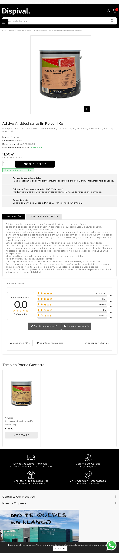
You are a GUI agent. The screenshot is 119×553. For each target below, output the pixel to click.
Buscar (112, 21)
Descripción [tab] (13, 216)
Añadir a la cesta (35, 164)
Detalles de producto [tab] (44, 216)
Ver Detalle (21, 435)
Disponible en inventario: (16, 147)
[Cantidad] (5, 163)
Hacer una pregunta (76, 326)
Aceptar (60, 548)
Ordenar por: (92, 343)
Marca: (6, 137)
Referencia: (8, 144)
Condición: (8, 140)
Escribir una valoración (44, 326)
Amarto (14, 137)
